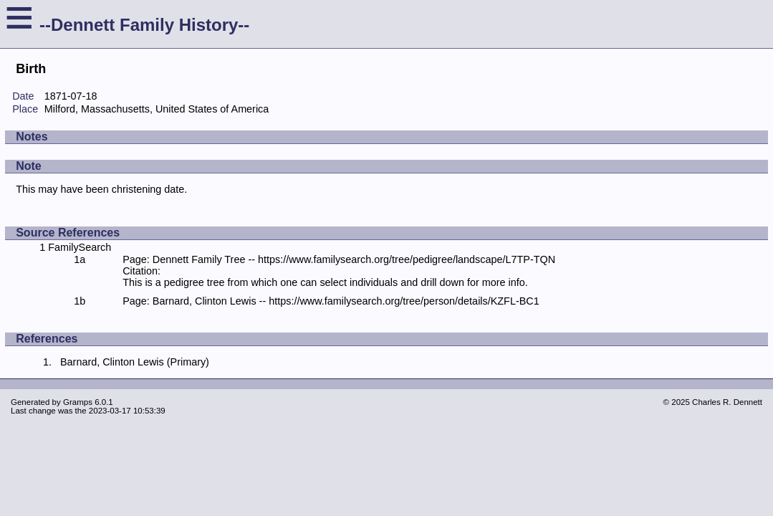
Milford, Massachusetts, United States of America (156, 109)
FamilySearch (79, 247)
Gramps (77, 402)
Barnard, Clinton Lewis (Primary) (134, 362)
